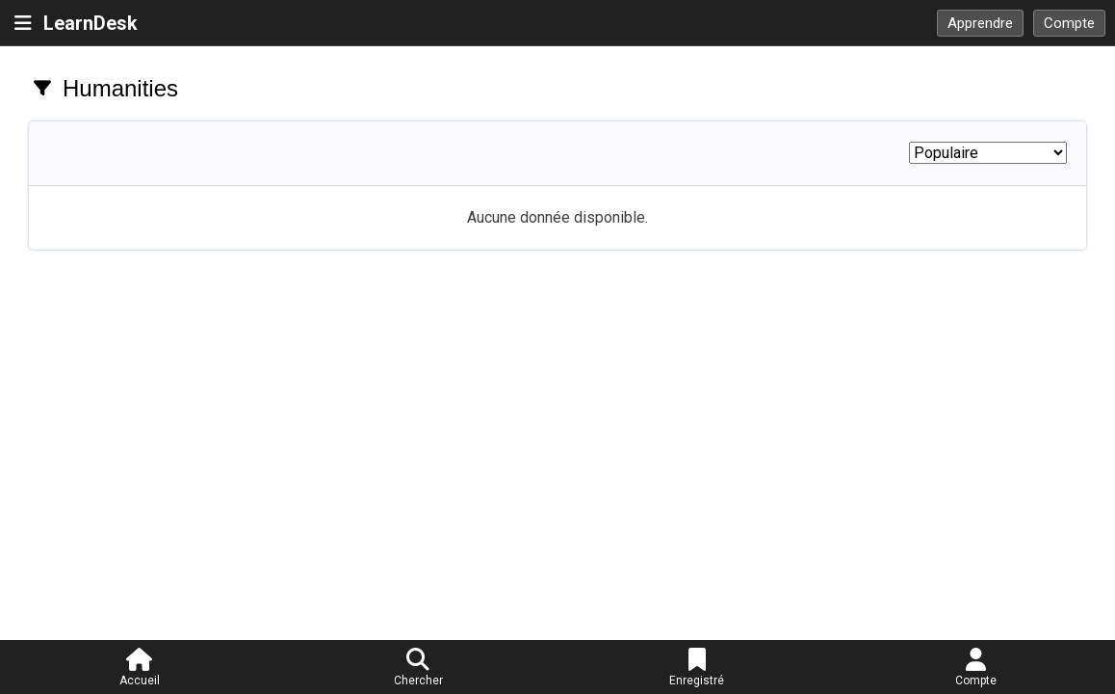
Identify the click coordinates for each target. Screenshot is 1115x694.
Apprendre (980, 23)
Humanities (120, 88)
